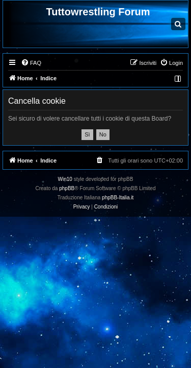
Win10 (65, 179)
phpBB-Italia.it (117, 197)
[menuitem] (31, 63)
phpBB (66, 188)
